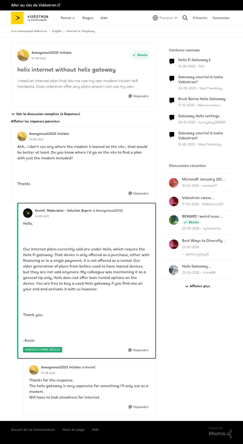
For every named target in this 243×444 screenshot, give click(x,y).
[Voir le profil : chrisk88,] (173, 270)
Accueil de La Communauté (33, 429)
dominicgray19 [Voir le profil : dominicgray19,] (197, 254)
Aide (95, 429)
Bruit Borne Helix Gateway (202, 99)
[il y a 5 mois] (190, 228)
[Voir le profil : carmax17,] (173, 183)
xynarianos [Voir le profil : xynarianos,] (212, 228)
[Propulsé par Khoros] (220, 432)
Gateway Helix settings (199, 116)
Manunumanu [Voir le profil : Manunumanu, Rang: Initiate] (209, 105)
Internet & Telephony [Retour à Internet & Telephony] (81, 31)
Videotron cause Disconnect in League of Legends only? (203, 197)
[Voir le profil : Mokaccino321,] (173, 201)
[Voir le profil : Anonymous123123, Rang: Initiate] (23, 55)
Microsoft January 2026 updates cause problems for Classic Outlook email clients (203, 179)
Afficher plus (197, 286)
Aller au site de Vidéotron (33, 5)
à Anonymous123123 (108, 210)
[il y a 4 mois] (190, 185)
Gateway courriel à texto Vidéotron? (200, 79)
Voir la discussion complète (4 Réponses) (45, 114)
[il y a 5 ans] (186, 105)
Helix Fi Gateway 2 (194, 60)
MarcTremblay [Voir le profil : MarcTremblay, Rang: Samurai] (211, 88)
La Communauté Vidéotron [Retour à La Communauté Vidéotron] (29, 31)
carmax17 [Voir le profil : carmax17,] (209, 185)
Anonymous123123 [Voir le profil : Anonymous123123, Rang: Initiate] (45, 52)
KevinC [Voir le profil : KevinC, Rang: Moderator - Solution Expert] (40, 210)
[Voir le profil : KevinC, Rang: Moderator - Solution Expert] (28, 213)
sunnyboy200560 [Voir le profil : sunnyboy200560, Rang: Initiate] (211, 122)
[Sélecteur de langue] (165, 18)
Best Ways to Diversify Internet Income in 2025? (204, 240)
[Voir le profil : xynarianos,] (173, 220)
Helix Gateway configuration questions (203, 266)
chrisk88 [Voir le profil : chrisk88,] (209, 272)
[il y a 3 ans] (187, 88)
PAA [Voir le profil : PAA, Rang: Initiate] (202, 66)
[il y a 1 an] (186, 66)
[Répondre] (138, 96)
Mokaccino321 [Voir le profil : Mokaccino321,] (212, 204)
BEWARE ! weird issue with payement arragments (200, 216)
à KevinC (89, 367)
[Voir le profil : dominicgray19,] (173, 244)
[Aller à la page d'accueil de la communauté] (31, 18)
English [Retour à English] (56, 31)
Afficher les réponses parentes (35, 121)
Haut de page (73, 429)
